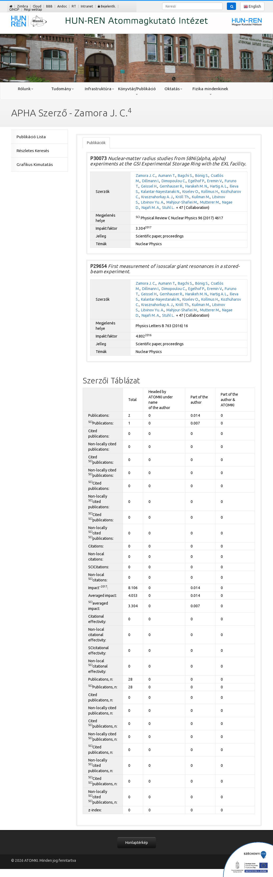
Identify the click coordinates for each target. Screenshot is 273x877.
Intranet (87, 6)
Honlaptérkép (136, 842)
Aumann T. (166, 175)
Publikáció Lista (31, 136)
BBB (49, 6)
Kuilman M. (201, 197)
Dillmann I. (150, 181)
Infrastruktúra (99, 88)
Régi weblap (33, 9)
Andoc (62, 6)
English (252, 6)
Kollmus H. (210, 191)
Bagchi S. (185, 175)
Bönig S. (201, 175)
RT (74, 6)
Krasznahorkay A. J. (157, 197)
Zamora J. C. (146, 175)
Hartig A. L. (218, 186)
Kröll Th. (183, 197)
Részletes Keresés (33, 150)
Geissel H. (149, 186)
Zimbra (22, 6)
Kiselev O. (190, 191)
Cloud (37, 6)
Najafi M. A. (151, 207)
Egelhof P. (196, 181)
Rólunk (25, 88)
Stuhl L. (168, 207)
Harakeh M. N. (196, 186)
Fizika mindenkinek (210, 90)
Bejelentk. (107, 6)
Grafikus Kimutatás (35, 164)
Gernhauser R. (171, 186)
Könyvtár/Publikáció (136, 90)
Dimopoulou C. (174, 181)
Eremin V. (214, 181)
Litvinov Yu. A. (152, 202)
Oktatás (173, 88)
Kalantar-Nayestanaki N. (160, 191)
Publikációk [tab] (96, 143)
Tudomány (62, 88)
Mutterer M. (210, 202)
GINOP (14, 9)
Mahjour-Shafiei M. (182, 202)
